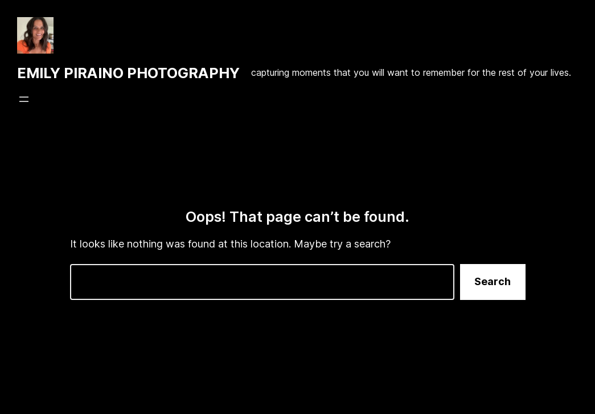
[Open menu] (24, 99)
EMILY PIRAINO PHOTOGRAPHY (128, 73)
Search (492, 281)
